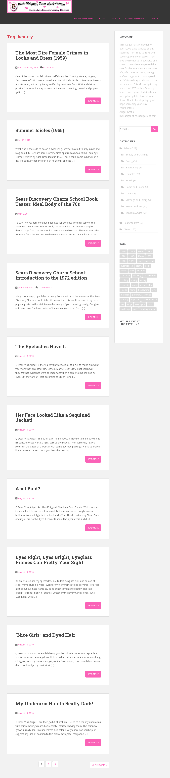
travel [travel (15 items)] (150, 304)
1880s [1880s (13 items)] (123, 251)
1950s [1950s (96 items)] (149, 256)
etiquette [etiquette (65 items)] (125, 285)
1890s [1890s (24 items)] (132, 251)
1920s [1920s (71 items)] (123, 256)
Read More (93, 100)
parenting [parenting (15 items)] (136, 294)
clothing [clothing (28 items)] (137, 275)
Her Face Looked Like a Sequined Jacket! (52, 417)
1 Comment (48, 67)
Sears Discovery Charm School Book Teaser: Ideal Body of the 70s (56, 201)
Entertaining (132, 167)
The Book (115, 18)
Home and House (135, 187)
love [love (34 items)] (154, 290)
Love (128, 193)
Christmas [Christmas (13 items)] (125, 275)
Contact (153, 18)
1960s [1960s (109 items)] (123, 261)
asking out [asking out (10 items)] (149, 261)
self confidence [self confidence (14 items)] (149, 299)
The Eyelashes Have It (40, 346)
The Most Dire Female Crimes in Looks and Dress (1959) (51, 55)
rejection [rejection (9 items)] (135, 299)
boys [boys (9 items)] (132, 270)
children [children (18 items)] (141, 270)
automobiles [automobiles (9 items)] (127, 265)
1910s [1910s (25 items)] (149, 251)
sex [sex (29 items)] (122, 304)
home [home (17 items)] (132, 290)
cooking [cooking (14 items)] (124, 280)
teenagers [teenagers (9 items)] (140, 304)
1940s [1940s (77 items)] (141, 256)
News (127, 229)
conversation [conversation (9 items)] (150, 275)
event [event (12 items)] (134, 285)
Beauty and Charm (136, 154)
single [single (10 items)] (129, 304)
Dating (129, 161)
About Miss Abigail (84, 18)
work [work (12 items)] (135, 309)
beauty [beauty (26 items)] (139, 265)
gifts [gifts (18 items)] (150, 285)
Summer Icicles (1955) (39, 130)
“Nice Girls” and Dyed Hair (45, 635)
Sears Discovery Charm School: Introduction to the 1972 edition (51, 275)
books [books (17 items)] (124, 270)
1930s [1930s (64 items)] (132, 256)
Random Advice (134, 212)
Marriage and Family (136, 199)
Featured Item (131, 222)
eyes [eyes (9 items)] (142, 285)
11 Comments (45, 287)
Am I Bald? (27, 489)
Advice (102, 18)
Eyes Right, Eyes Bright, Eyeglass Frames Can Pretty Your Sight (53, 559)
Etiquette (130, 174)
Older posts (99, 765)
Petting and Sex (134, 206)
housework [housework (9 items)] (143, 290)
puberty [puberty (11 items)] (124, 299)
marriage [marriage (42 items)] (125, 294)
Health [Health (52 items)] (124, 290)
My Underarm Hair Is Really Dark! (54, 703)
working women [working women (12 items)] (147, 309)
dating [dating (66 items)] (134, 280)
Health (129, 180)
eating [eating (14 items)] (143, 280)
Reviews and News (134, 18)
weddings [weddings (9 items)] (125, 309)
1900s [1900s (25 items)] (141, 251)
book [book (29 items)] (147, 265)
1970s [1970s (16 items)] (132, 261)
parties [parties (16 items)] (147, 294)
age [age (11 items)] (139, 261)
